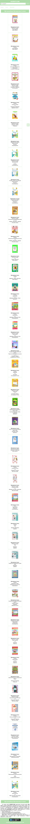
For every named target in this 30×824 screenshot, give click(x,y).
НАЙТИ (27, 3)
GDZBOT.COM (15, 1)
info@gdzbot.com (19, 822)
